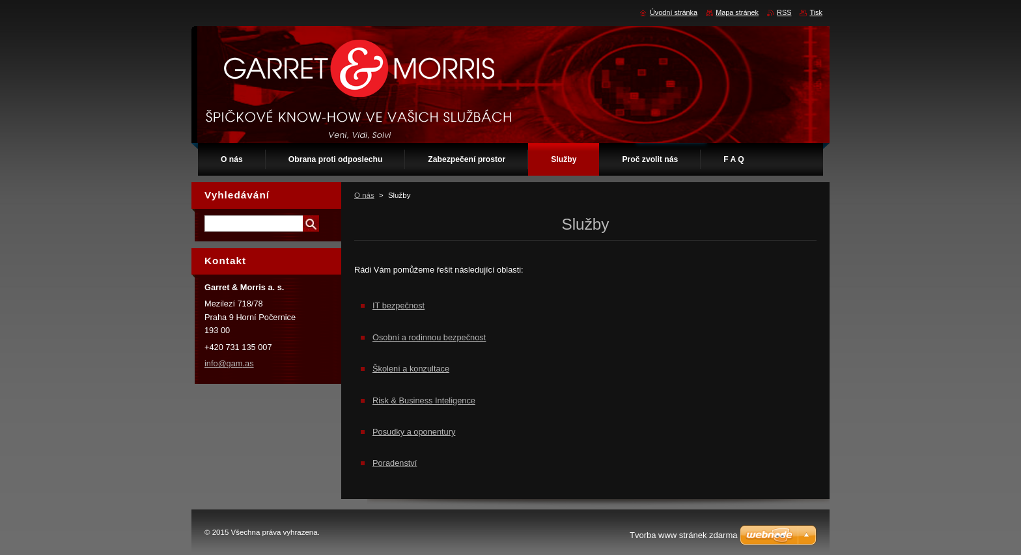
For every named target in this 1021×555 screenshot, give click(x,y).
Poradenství (394, 463)
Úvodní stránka (673, 12)
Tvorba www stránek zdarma (683, 535)
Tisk (815, 12)
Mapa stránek (737, 12)
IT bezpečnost (398, 305)
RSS (784, 12)
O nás (364, 195)
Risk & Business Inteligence (423, 400)
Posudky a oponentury (413, 432)
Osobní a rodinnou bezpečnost (429, 337)
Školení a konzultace (410, 368)
